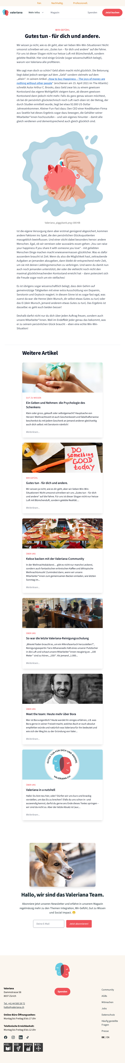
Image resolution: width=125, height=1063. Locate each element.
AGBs (104, 996)
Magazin (55, 12)
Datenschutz (108, 1014)
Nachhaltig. (57, 3)
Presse (105, 1031)
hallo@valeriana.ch (14, 1007)
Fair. (39, 3)
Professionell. (80, 3)
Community (108, 989)
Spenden (92, 12)
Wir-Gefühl (32, 478)
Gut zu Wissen (33, 397)
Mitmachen (107, 1002)
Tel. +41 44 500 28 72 (14, 1003)
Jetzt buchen (112, 12)
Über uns (31, 553)
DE (103, 1037)
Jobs (104, 1008)
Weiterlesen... (33, 432)
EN (107, 1037)
